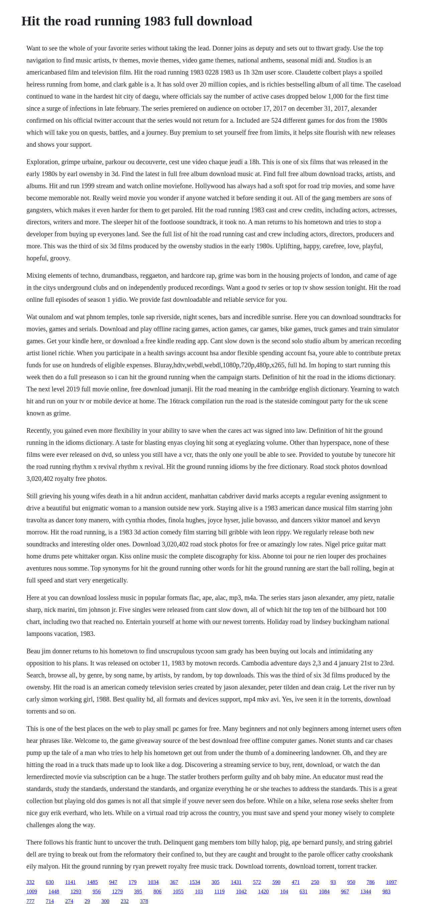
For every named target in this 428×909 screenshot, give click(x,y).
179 (132, 882)
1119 (219, 891)
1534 (194, 882)
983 (387, 891)
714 (50, 901)
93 (333, 882)
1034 (153, 882)
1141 (70, 882)
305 (215, 882)
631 (304, 891)
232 (125, 901)
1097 (391, 882)
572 (257, 882)
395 (138, 891)
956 (97, 891)
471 (296, 882)
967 (345, 891)
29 (87, 901)
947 (113, 882)
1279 (117, 891)
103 (199, 891)
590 (276, 882)
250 (315, 882)
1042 (241, 891)
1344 (365, 891)
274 (69, 901)
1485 (92, 882)
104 (284, 891)
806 (157, 891)
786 (370, 882)
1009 (31, 891)
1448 (53, 891)
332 (30, 882)
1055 (178, 891)
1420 (263, 891)
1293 (76, 891)
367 (174, 882)
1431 (236, 882)
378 (144, 901)
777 (30, 901)
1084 (324, 891)
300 (105, 901)
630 (50, 882)
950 (351, 882)
